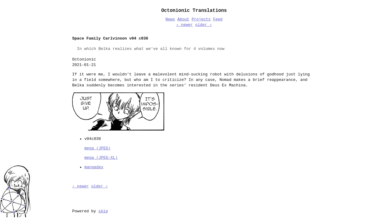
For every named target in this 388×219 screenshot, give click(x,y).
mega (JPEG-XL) (101, 157)
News (170, 19)
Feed (217, 19)
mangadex (93, 166)
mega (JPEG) (97, 148)
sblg (103, 211)
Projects (201, 19)
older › (203, 25)
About (183, 19)
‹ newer (184, 25)
